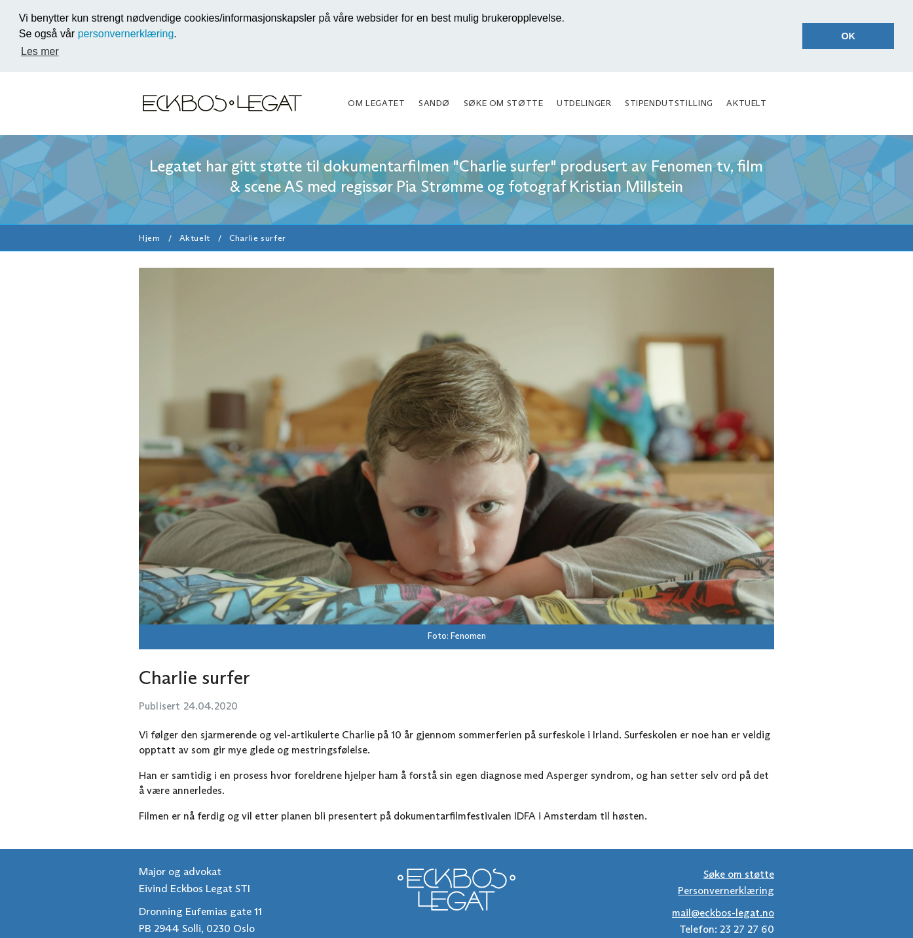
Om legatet (376, 102)
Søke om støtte (504, 102)
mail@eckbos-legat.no (723, 911)
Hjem (149, 237)
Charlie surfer (257, 237)
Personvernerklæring (726, 890)
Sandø (434, 102)
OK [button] (848, 36)
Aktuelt (746, 102)
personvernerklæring (126, 33)
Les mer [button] (40, 51)
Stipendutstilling (669, 102)
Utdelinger (584, 102)
